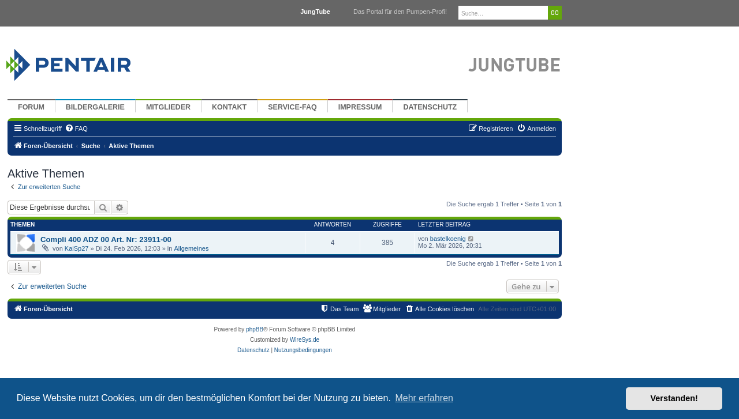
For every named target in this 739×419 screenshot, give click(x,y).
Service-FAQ (292, 107)
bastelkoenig (448, 238)
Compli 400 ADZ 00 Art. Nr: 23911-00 (105, 239)
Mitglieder (168, 107)
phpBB (254, 329)
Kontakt (229, 107)
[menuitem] (76, 128)
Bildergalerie (95, 107)
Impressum (360, 107)
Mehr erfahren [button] (424, 398)
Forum (31, 107)
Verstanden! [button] (674, 398)
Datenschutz (430, 107)
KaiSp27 (77, 248)
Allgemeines (191, 248)
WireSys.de (304, 340)
